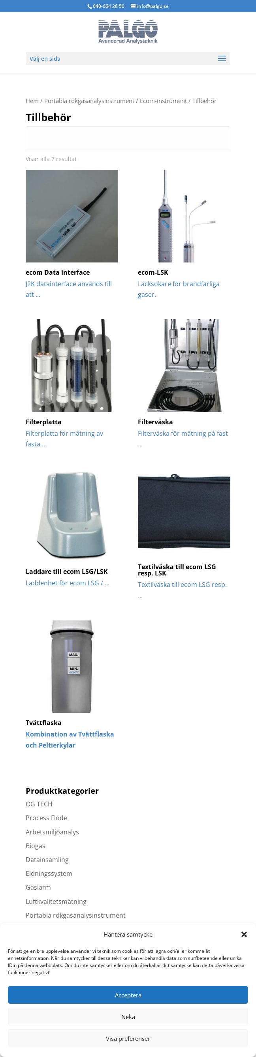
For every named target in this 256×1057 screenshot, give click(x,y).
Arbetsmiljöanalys (52, 832)
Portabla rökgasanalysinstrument (89, 101)
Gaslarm (38, 887)
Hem (32, 101)
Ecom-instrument (163, 101)
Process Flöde (46, 817)
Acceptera (128, 995)
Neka (128, 1017)
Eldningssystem (49, 873)
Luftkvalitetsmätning (56, 901)
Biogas (35, 845)
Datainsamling (47, 859)
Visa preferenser (128, 1038)
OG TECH (39, 804)
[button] (244, 934)
